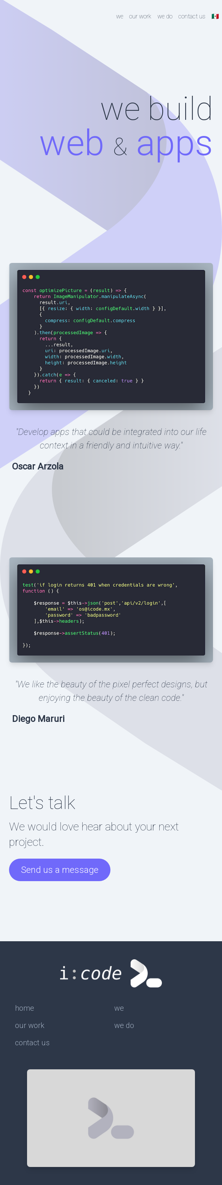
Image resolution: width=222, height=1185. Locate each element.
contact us (191, 16)
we (119, 16)
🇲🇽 (215, 16)
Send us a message (59, 870)
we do (164, 16)
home (24, 1008)
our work (140, 16)
